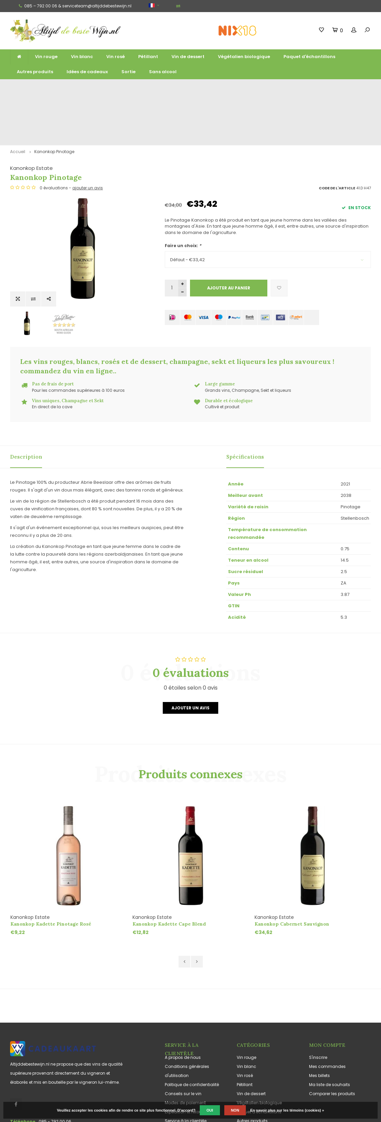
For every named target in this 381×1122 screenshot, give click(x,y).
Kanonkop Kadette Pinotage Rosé (50, 864)
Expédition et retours (185, 1052)
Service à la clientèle (185, 1061)
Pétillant (148, 56)
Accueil (17, 103)
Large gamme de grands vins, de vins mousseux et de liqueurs (137, 88)
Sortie (128, 71)
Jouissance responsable (190, 1079)
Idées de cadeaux (87, 71)
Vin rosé (115, 56)
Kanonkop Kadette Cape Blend (169, 864)
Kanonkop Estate (186, 120)
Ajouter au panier (228, 240)
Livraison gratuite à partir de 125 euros (43, 88)
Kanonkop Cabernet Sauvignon (292, 864)
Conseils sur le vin (183, 1034)
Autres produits (35, 71)
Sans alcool (163, 71)
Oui (209, 1110)
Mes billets (319, 1016)
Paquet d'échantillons (309, 56)
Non (235, 1110)
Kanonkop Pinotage (54, 103)
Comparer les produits (332, 1034)
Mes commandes (327, 1007)
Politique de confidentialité (192, 1025)
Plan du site (176, 1070)
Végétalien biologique (244, 56)
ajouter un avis (242, 140)
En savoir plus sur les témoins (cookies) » (287, 1110)
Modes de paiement (185, 1043)
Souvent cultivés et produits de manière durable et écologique (316, 88)
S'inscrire (318, 998)
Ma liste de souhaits (329, 1025)
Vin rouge (46, 56)
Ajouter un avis (190, 648)
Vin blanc (82, 56)
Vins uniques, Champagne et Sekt (217, 88)
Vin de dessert (188, 56)
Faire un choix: (183, 197)
